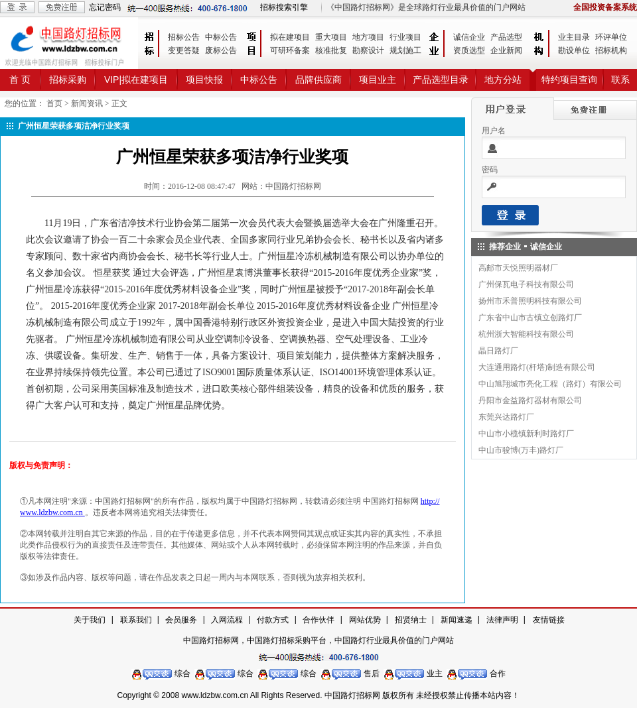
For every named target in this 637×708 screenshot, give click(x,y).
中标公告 (221, 37)
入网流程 (227, 619)
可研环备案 (290, 50)
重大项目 (331, 37)
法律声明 (502, 619)
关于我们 (90, 619)
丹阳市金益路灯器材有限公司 (530, 400)
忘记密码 (105, 7)
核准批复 (331, 50)
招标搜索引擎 (284, 7)
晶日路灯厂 (498, 350)
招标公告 (184, 37)
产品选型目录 (440, 79)
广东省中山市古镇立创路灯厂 (530, 317)
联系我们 (136, 619)
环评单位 (611, 37)
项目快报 (204, 79)
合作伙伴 (318, 619)
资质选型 (469, 50)
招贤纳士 (411, 619)
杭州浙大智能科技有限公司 (526, 334)
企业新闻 (506, 50)
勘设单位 (574, 50)
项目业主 (377, 79)
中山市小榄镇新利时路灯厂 (526, 433)
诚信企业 (469, 37)
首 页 (20, 79)
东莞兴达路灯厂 (506, 417)
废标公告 (221, 50)
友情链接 (549, 619)
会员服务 (181, 619)
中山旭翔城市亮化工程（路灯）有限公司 (550, 383)
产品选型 (506, 37)
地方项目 (368, 37)
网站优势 (365, 619)
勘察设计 (368, 50)
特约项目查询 (569, 79)
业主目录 (574, 37)
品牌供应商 (318, 79)
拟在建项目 (290, 37)
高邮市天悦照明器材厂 (518, 267)
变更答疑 (184, 50)
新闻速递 (456, 619)
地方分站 (503, 79)
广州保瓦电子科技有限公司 (526, 284)
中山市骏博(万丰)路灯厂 (520, 450)
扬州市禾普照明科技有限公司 (530, 301)
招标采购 (67, 79)
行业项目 (405, 37)
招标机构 (611, 50)
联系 (620, 79)
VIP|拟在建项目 (136, 79)
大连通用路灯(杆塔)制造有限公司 (536, 367)
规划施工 (405, 50)
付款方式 (273, 619)
